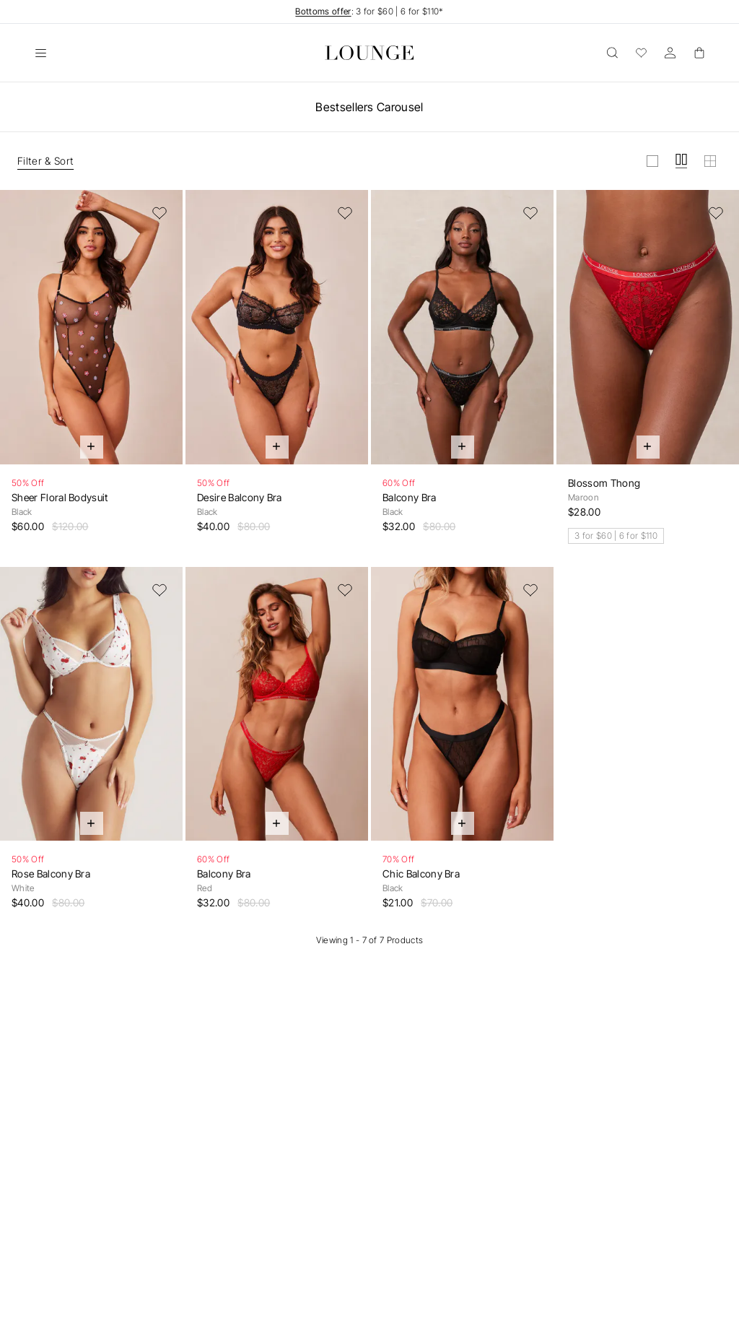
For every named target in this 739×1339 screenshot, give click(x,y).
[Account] (669, 52)
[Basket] (698, 52)
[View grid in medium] (681, 161)
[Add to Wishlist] (159, 213)
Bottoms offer (323, 11)
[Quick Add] (91, 447)
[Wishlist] (640, 52)
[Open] (40, 52)
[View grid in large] (652, 161)
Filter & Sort (45, 161)
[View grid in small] (710, 161)
